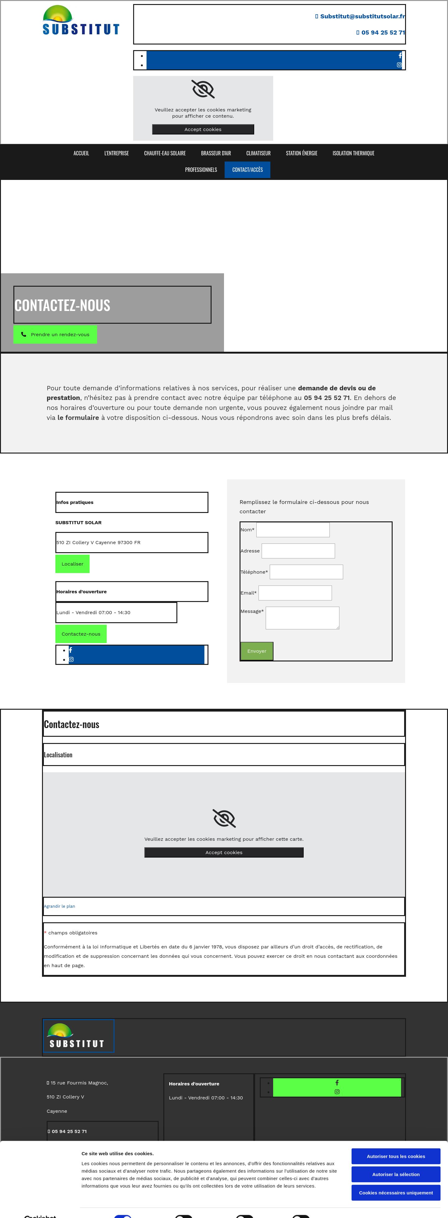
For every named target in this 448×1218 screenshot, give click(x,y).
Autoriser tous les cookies (396, 1142)
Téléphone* (254, 572)
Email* (248, 593)
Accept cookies (203, 129)
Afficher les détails (343, 1205)
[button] (55, 334)
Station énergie (302, 153)
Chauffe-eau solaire (165, 153)
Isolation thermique (354, 153)
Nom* (247, 530)
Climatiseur (259, 153)
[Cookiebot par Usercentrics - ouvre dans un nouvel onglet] (40, 1206)
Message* (252, 611)
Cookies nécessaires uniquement (396, 1178)
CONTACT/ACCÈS (247, 169)
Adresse (250, 551)
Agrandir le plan (59, 906)
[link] (203, 89)
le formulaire (78, 417)
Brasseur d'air (216, 153)
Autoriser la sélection (396, 1160)
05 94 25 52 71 (383, 32)
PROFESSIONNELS (201, 169)
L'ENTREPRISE (116, 153)
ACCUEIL (81, 153)
